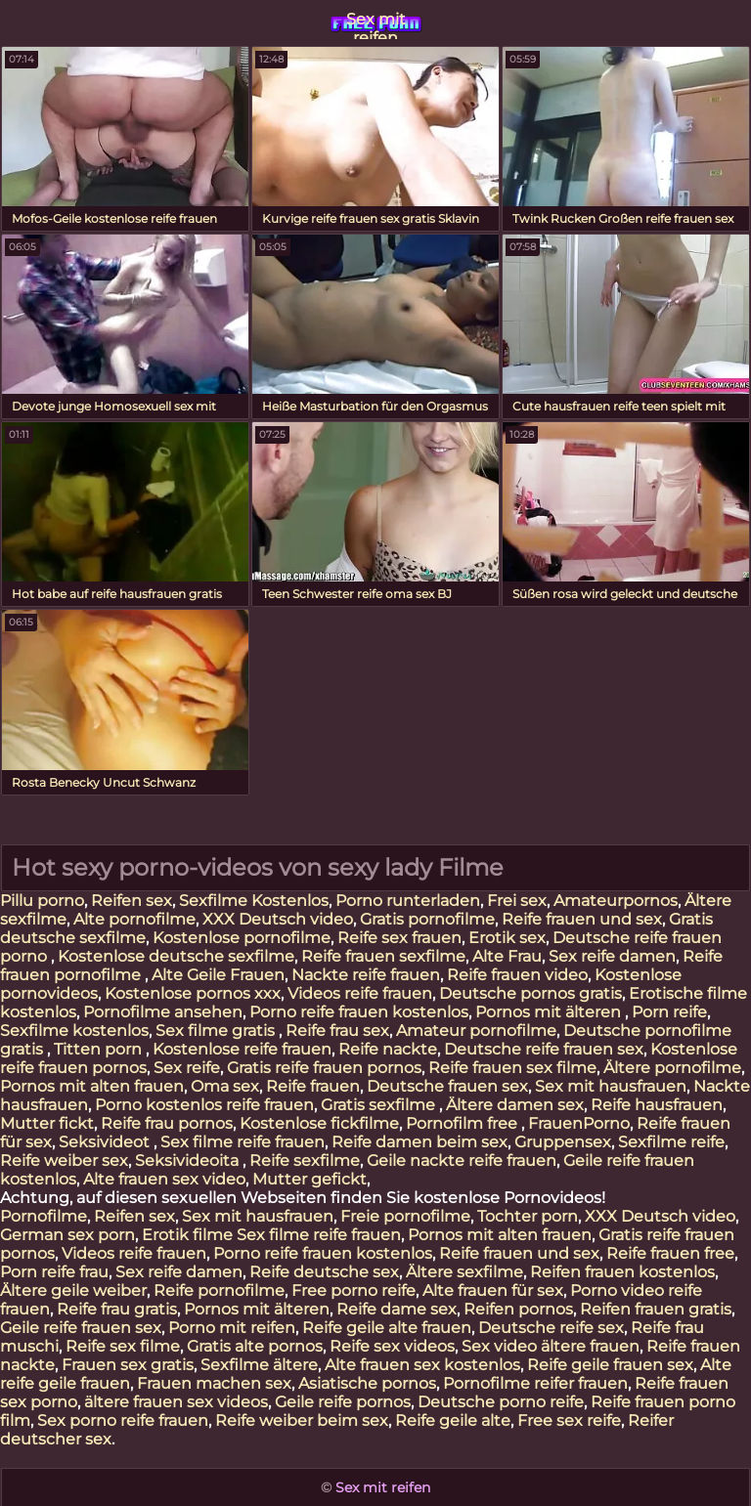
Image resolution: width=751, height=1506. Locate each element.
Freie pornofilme (405, 1216)
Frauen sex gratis (128, 1364)
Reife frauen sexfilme (383, 956)
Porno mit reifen (231, 1327)
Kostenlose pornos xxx (193, 993)
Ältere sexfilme (464, 1272)
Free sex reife (569, 1420)
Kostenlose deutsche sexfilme (176, 956)
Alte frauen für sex (492, 1290)
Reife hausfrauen (657, 1105)
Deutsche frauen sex (447, 1086)
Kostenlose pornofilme (242, 937)
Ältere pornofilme (672, 1067)
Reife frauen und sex (582, 919)
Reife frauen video (517, 975)
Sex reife (187, 1067)
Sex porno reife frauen (122, 1420)
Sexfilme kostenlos (74, 1030)
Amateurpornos (615, 900)
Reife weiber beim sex (301, 1420)
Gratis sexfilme (380, 1105)
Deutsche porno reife (501, 1402)
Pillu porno (42, 900)
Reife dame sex (396, 1309)
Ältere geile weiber (73, 1290)
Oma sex (225, 1086)
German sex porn (67, 1235)
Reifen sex (131, 900)
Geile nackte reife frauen (461, 1160)
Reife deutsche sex (324, 1272)
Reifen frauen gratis (655, 1309)
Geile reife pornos (343, 1402)
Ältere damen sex (515, 1105)
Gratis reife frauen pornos (324, 1067)
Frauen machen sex (214, 1383)
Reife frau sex (337, 1030)
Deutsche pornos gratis (530, 993)
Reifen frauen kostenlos (622, 1272)
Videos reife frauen (359, 993)
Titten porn (100, 1049)
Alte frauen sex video (164, 1179)
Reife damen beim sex (419, 1142)
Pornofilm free (463, 1123)
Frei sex (517, 900)
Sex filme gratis (217, 1030)
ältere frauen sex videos (176, 1402)
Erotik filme (187, 1235)
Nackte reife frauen (365, 975)
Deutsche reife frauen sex (543, 1049)
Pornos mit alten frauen (92, 1086)
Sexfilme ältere (259, 1364)
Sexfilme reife (671, 1142)
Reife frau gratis (117, 1309)
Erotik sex (507, 937)
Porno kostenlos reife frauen (204, 1105)
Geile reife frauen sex (80, 1327)
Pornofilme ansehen (163, 1012)
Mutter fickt (47, 1123)
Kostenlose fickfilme (319, 1123)
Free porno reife (353, 1290)
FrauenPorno (579, 1123)
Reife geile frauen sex (610, 1364)
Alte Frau (507, 956)
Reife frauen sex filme (512, 1067)
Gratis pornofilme (427, 919)
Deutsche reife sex (551, 1327)
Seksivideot (106, 1142)
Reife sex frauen (399, 937)
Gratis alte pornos (255, 1346)
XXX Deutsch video (277, 919)
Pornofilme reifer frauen (535, 1383)
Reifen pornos (518, 1309)
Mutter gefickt (309, 1179)
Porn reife (669, 1012)
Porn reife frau (54, 1272)
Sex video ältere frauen (551, 1346)
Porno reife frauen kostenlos (358, 1012)
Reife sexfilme (304, 1160)
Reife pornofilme (219, 1290)
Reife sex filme (123, 1346)
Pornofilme (43, 1216)
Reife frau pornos (167, 1123)
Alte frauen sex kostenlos (422, 1364)
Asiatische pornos (367, 1383)
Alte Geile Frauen (218, 975)
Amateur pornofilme (476, 1030)
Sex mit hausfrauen (610, 1086)
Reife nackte (387, 1049)
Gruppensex (562, 1142)
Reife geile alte (452, 1420)
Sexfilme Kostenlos (254, 900)
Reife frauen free (670, 1253)
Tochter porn (527, 1216)
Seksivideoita (189, 1160)
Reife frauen (313, 1086)
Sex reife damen (612, 956)
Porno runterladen (407, 900)
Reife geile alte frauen (386, 1327)
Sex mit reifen (376, 24)
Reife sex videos (392, 1346)
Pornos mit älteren (550, 1012)
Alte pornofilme (134, 919)
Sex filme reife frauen (242, 1142)
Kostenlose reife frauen (242, 1049)
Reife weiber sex (64, 1160)
